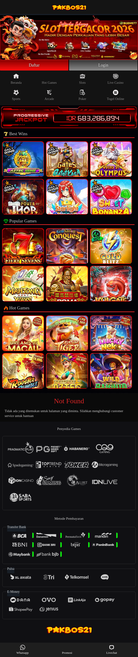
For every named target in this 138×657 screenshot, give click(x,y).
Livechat (111, 649)
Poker (82, 95)
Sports (16, 95)
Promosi (67, 649)
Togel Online (115, 95)
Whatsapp (22, 649)
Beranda (16, 78)
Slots (82, 78)
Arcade (49, 95)
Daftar (34, 65)
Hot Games (49, 78)
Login (103, 65)
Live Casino (116, 78)
